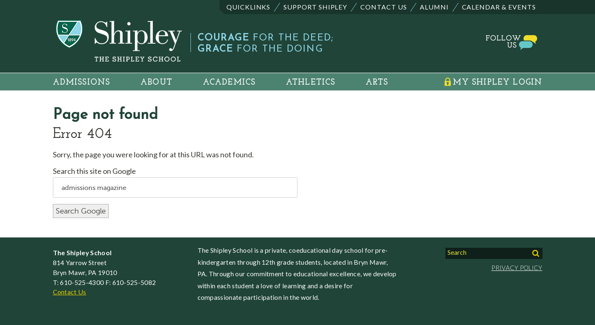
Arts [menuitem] (377, 82)
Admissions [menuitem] (81, 82)
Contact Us (69, 292)
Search (456, 252)
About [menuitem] (156, 82)
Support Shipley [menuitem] (315, 7)
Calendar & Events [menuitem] (499, 7)
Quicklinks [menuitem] (248, 7)
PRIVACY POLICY (516, 267)
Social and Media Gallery (484, 40)
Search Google (81, 211)
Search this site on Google (94, 171)
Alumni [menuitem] (434, 7)
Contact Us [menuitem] (383, 7)
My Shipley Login (497, 82)
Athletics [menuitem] (311, 82)
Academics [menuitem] (229, 82)
